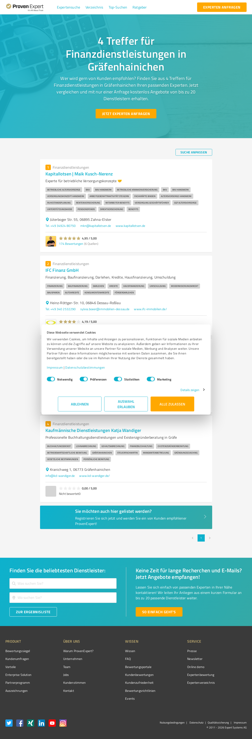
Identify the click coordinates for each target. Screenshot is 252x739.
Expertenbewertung (175, 675)
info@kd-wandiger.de (60, 475)
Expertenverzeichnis (176, 682)
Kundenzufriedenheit (122, 682)
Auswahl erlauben (126, 406)
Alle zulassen (172, 406)
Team (58, 667)
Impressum (66, 369)
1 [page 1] (201, 538)
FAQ (111, 659)
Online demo (170, 667)
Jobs (58, 675)
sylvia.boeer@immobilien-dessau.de (105, 309)
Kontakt (60, 690)
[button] (68, 7)
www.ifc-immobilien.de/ (150, 309)
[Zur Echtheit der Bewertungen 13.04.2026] (230, 690)
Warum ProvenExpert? (70, 651)
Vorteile (10, 667)
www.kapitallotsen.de (130, 225)
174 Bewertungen (71, 243)
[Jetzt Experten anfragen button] (126, 113)
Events (113, 698)
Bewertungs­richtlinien (123, 690)
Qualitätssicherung (218, 722)
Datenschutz (196, 722)
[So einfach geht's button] (159, 612)
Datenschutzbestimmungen (96, 369)
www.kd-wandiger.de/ (94, 475)
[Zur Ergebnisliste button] (33, 612)
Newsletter (169, 659)
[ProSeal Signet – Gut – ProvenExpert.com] (230, 659)
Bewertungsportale (121, 667)
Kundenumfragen (17, 659)
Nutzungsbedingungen (172, 722)
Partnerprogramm (17, 682)
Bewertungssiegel (17, 651)
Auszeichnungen (16, 690)
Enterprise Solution (18, 675)
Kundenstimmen (66, 682)
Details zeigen (179, 392)
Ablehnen (80, 406)
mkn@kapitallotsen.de (95, 225)
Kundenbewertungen (122, 675)
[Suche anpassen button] (194, 152)
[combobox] (63, 583)
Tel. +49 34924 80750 (60, 225)
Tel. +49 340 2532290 (60, 309)
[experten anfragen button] (222, 7)
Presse (166, 651)
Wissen (113, 651)
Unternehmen (64, 659)
